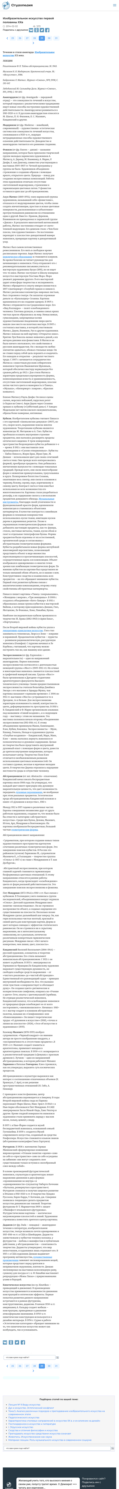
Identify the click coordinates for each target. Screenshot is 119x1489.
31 (56, 38)
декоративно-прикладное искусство (23, 630)
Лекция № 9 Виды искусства (24, 1404)
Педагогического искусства (23, 1417)
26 (20, 38)
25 (12, 38)
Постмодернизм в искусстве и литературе (32, 1424)
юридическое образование (17, 256)
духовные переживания (29, 792)
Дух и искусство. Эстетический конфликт (31, 1408)
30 (49, 38)
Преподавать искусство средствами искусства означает (39, 1433)
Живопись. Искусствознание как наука (30, 1437)
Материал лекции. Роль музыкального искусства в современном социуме (50, 1440)
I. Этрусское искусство (20, 1427)
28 (34, 38)
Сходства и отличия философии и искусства (33, 1430)
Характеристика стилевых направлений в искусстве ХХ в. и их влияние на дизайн (54, 1421)
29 (42, 38)
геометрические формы (24, 829)
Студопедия (17, 5)
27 (27, 38)
